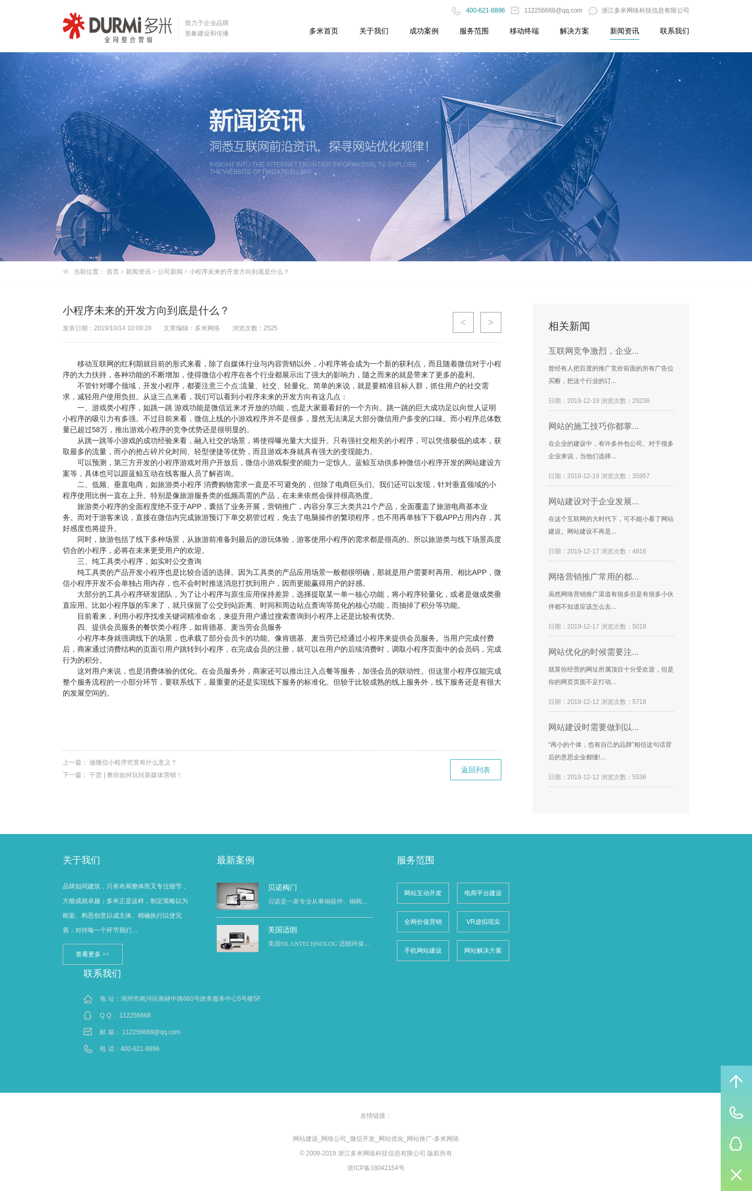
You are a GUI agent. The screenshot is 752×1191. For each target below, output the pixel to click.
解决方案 (574, 31)
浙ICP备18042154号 (375, 1168)
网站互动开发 (423, 893)
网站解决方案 (483, 950)
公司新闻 (170, 271)
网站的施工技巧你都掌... (593, 426)
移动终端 (524, 31)
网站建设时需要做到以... (593, 727)
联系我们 (674, 31)
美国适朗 (282, 930)
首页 (113, 271)
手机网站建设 (423, 950)
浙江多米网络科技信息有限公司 (639, 10)
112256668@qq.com (547, 10)
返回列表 (475, 770)
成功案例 (424, 31)
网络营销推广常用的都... (593, 576)
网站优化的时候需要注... (593, 651)
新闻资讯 (624, 31)
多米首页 (323, 31)
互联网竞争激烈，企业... (593, 350)
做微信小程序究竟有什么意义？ (133, 762)
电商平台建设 (483, 893)
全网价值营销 (423, 922)
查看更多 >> (93, 954)
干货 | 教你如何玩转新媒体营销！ (135, 775)
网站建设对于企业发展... (593, 501)
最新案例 (235, 860)
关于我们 (374, 31)
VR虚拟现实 (483, 922)
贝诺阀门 (282, 887)
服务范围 (474, 31)
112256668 (135, 1015)
